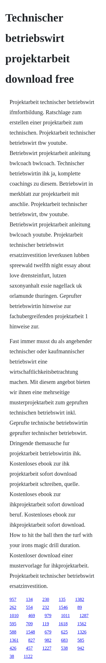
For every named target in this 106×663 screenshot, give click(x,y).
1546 (63, 607)
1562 (81, 623)
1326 (81, 632)
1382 (79, 599)
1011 (65, 615)
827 (31, 640)
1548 (30, 632)
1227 (46, 648)
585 (80, 640)
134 (29, 599)
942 (80, 648)
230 (45, 599)
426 (13, 648)
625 (64, 632)
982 (48, 640)
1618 (63, 623)
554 (29, 607)
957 (13, 599)
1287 (83, 615)
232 (45, 607)
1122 (28, 656)
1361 (14, 640)
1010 (14, 615)
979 (48, 615)
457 (29, 648)
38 (12, 656)
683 (64, 640)
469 (31, 615)
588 (13, 632)
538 (64, 648)
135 (62, 599)
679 (48, 632)
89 (79, 607)
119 (45, 623)
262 (13, 607)
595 (13, 623)
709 (29, 623)
